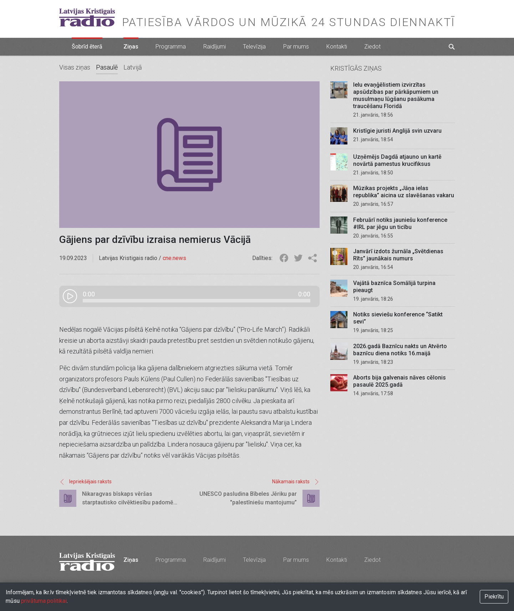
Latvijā (132, 67)
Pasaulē (107, 67)
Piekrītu (494, 596)
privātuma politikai (44, 600)
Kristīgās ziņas (356, 68)
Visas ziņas (74, 67)
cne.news (174, 258)
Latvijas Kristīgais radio (87, 17)
